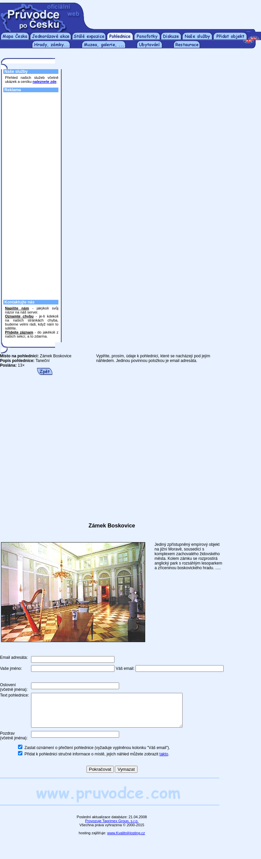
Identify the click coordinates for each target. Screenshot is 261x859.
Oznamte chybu (19, 316)
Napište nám (17, 308)
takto (164, 761)
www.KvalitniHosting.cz (126, 840)
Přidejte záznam (19, 332)
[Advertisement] (31, 194)
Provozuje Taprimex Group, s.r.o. (112, 828)
